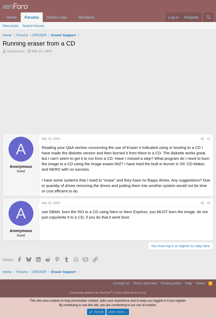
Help (188, 283)
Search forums (34, 26)
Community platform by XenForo (108, 292)
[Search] (208, 17)
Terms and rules (145, 283)
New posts (10, 26)
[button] (70, 17)
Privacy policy (171, 283)
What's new (57, 17)
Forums (32, 17)
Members (86, 17)
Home (11, 17)
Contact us (121, 283)
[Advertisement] (108, 92)
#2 (209, 203)
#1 (209, 139)
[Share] (202, 139)
